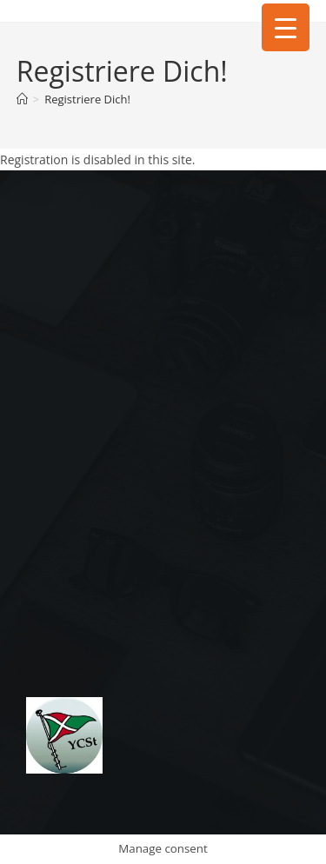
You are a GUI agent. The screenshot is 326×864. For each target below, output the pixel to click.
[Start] (22, 99)
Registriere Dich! (87, 99)
